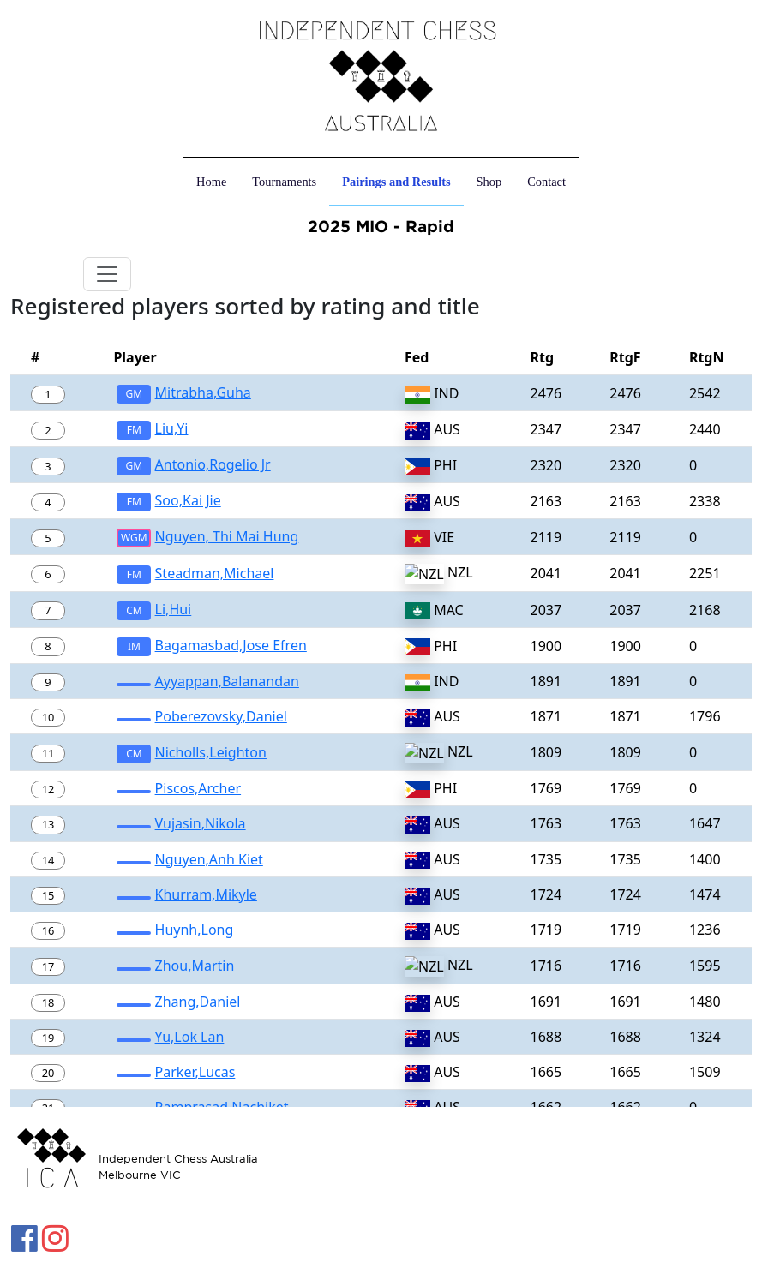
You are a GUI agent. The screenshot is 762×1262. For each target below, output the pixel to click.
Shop (489, 181)
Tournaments (284, 181)
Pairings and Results (396, 181)
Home (211, 181)
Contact (546, 181)
